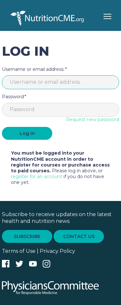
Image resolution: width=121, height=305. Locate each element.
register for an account (36, 176)
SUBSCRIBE (27, 236)
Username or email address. (33, 69)
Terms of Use (18, 251)
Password (13, 97)
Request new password (92, 119)
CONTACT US (79, 236)
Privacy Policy (57, 251)
